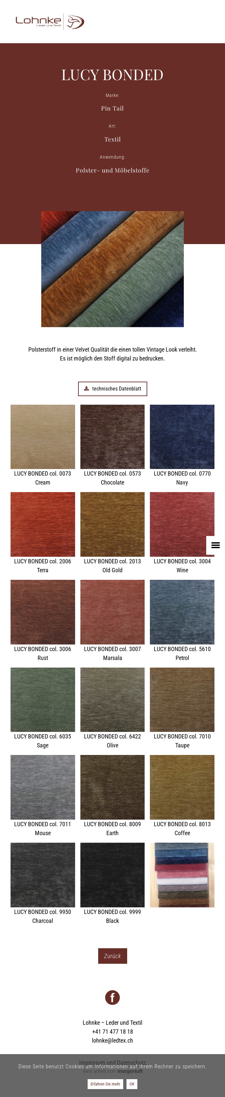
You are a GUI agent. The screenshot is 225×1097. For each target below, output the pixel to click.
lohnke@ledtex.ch (112, 1040)
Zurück (112, 956)
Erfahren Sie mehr (105, 1083)
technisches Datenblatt (112, 389)
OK (131, 1083)
